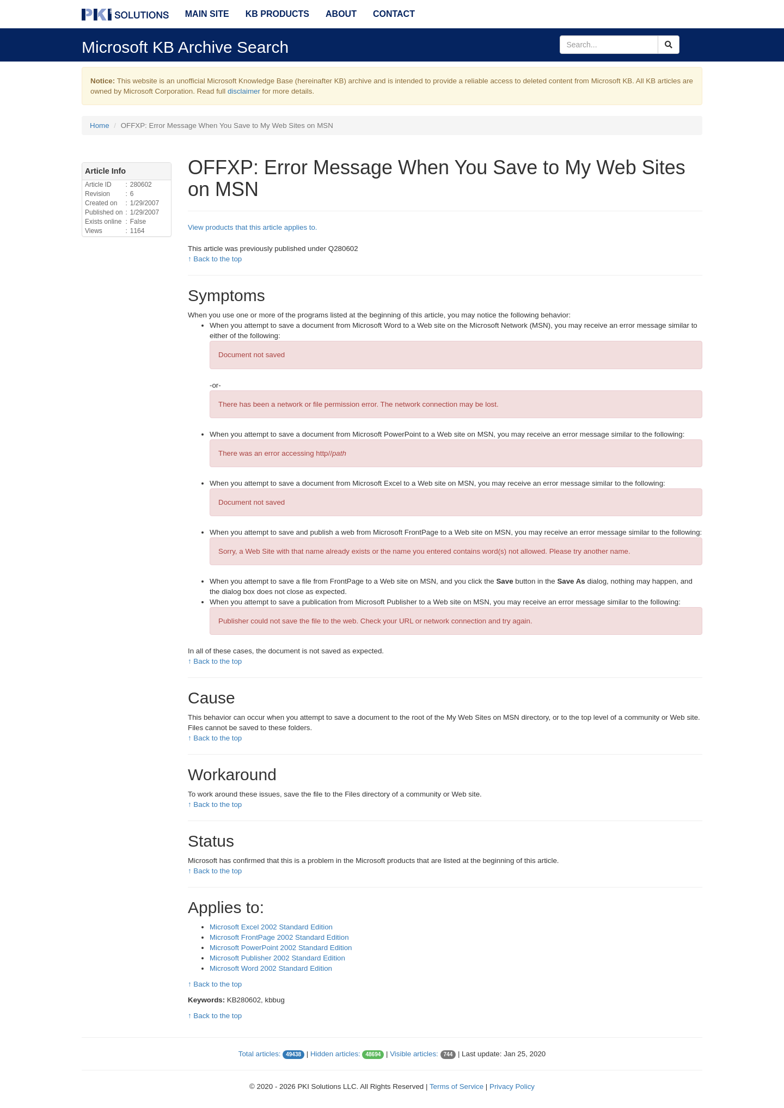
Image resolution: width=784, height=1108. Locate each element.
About (341, 14)
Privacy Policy (512, 1086)
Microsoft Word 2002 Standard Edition (271, 968)
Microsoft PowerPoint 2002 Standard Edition (281, 948)
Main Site (207, 14)
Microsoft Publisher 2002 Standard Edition (277, 958)
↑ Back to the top (215, 259)
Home (99, 125)
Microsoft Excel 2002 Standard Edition (271, 927)
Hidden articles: (335, 1054)
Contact (394, 14)
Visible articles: (414, 1054)
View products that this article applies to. (252, 227)
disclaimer (244, 91)
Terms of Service (456, 1086)
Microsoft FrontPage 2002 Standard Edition (279, 937)
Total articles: (259, 1054)
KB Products (277, 14)
